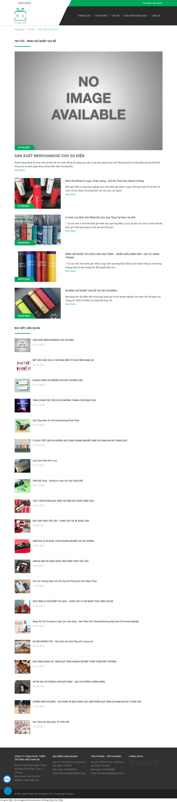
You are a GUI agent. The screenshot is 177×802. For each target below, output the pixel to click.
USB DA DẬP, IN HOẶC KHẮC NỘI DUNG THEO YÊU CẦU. (61, 561)
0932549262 (70, 769)
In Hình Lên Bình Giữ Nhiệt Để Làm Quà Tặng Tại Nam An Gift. (100, 217)
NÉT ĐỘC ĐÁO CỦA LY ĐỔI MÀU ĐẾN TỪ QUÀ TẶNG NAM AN (63, 360)
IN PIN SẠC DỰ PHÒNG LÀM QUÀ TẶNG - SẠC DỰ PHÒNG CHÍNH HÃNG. (69, 681)
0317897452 (33, 776)
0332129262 (24, 3)
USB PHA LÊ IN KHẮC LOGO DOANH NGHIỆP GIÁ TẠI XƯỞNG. (64, 541)
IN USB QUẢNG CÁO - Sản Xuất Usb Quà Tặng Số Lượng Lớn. (63, 641)
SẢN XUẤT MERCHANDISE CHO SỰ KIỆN (50, 156)
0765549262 (109, 769)
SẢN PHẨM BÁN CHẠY (135, 15)
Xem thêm (20, 170)
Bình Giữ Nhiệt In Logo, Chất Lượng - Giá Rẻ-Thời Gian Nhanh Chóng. (104, 180)
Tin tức (115, 15)
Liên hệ (156, 15)
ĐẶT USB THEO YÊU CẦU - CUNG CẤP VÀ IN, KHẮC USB (61, 521)
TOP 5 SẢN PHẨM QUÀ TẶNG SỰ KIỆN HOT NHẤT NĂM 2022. (64, 501)
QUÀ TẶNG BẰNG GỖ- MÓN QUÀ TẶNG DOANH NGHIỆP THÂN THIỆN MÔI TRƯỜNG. (75, 661)
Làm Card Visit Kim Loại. (45, 460)
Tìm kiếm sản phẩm (152, 3)
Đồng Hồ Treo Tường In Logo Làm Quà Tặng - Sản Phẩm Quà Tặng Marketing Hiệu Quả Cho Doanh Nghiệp (86, 621)
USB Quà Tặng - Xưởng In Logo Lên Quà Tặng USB (58, 480)
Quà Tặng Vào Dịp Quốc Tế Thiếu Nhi (51, 722)
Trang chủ (84, 15)
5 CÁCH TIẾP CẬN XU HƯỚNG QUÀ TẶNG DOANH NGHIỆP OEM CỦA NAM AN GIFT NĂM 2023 (80, 440)
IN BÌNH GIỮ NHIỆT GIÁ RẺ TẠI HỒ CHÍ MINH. (91, 290)
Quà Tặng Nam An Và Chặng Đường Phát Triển (56, 420)
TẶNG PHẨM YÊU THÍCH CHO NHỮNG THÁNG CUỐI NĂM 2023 (64, 400)
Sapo (70, 794)
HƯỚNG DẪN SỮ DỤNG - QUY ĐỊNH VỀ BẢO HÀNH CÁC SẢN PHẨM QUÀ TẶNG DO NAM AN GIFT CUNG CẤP (87, 701)
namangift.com (31, 780)
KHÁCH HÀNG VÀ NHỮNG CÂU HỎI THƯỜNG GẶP (58, 380)
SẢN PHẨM (101, 15)
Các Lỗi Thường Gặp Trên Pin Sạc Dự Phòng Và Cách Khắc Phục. (65, 581)
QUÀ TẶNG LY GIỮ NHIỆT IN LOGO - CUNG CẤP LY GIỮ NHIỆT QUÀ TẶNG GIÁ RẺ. (73, 601)
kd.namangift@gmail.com (73, 773)
